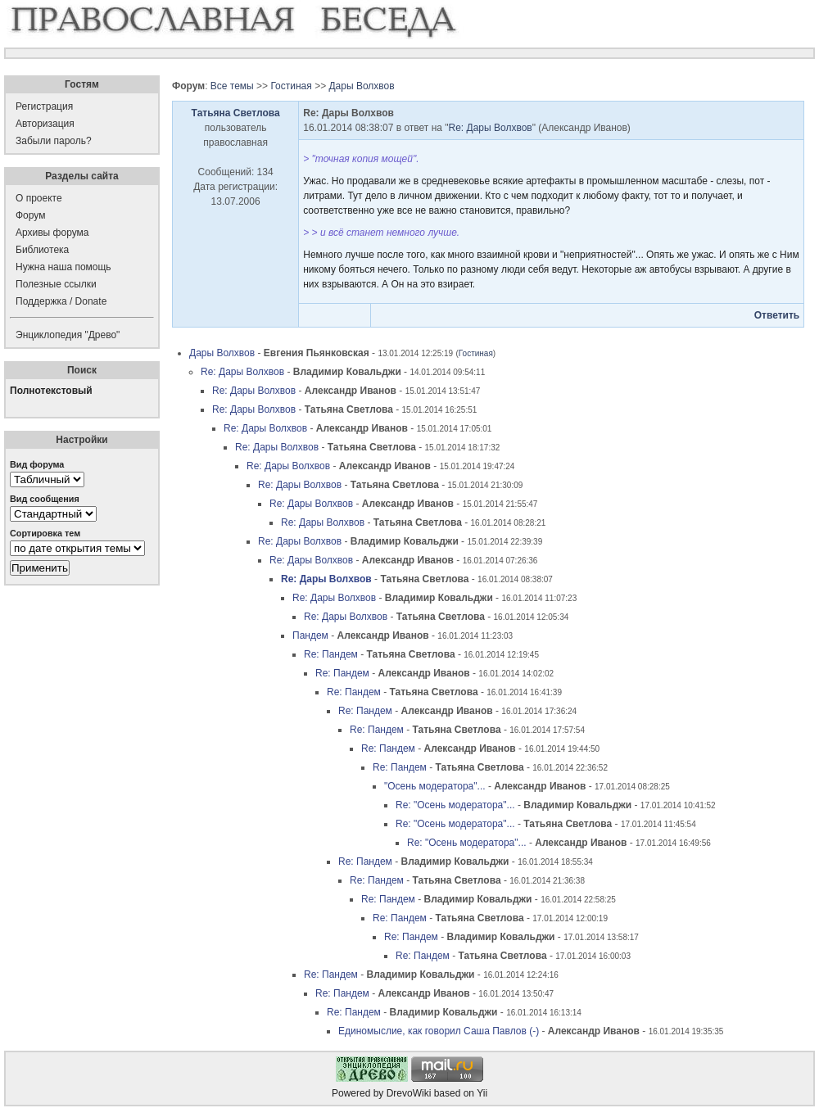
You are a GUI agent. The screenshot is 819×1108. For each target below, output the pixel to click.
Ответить (776, 315)
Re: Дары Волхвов (490, 127)
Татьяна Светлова (236, 113)
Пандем (310, 635)
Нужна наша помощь (63, 267)
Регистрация (44, 106)
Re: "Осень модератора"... (455, 805)
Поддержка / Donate (61, 301)
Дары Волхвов (361, 86)
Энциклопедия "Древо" (68, 335)
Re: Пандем (331, 654)
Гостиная (290, 86)
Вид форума (37, 464)
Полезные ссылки (56, 284)
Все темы (232, 86)
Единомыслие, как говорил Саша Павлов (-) (438, 1031)
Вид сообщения (44, 499)
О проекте (39, 198)
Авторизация (45, 123)
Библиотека (42, 250)
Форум (30, 215)
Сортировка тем (45, 533)
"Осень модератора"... (435, 786)
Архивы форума (52, 232)
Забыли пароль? (54, 141)
